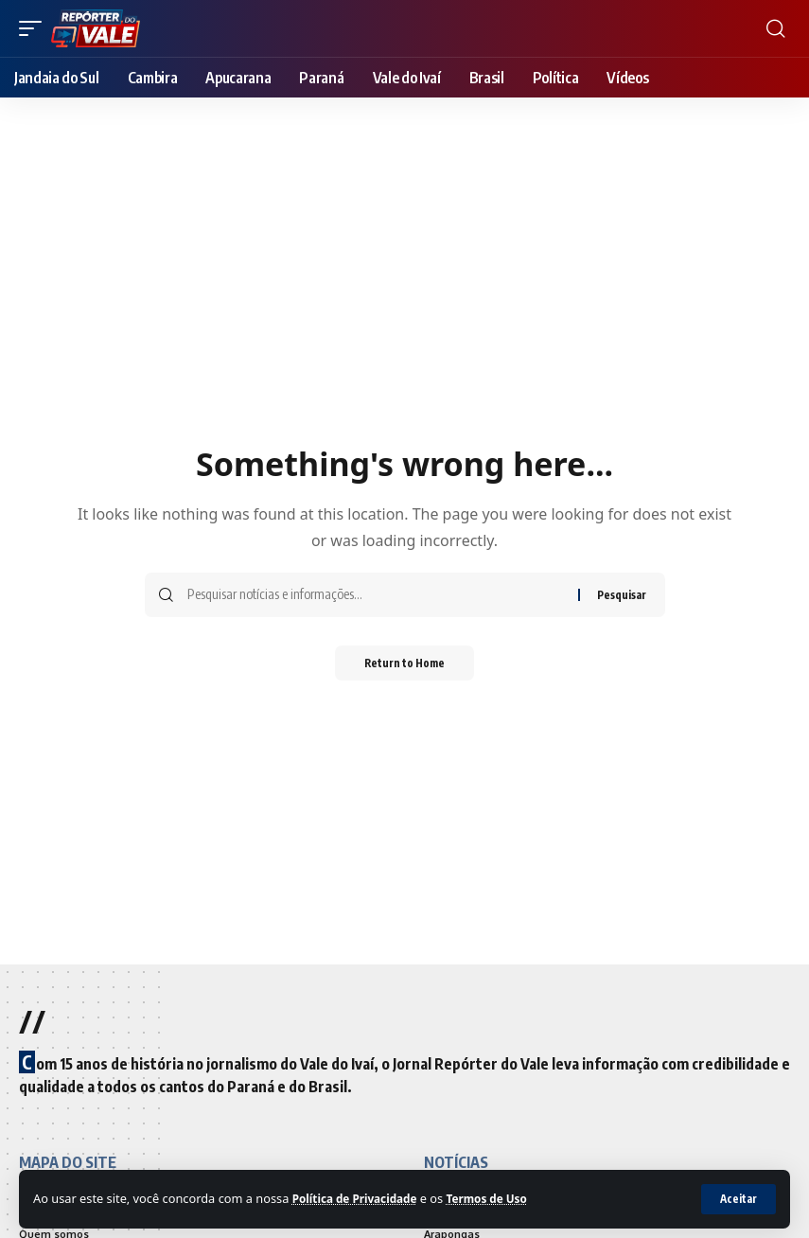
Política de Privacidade (360, 1198)
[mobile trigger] (35, 28)
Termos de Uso (502, 1198)
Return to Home (404, 664)
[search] (776, 28)
